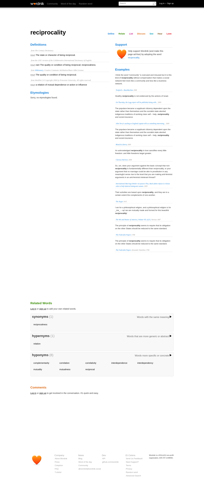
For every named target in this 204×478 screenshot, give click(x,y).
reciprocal (90, 369)
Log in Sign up (166, 3)
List (131, 34)
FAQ (57, 469)
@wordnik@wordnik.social (89, 469)
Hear (160, 34)
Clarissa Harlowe (122, 160)
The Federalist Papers (123, 235)
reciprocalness (40, 324)
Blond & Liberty (121, 144)
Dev (104, 455)
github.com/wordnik (110, 462)
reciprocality (133, 57)
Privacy (129, 469)
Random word (85, 4)
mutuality (37, 369)
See (151, 34)
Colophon (59, 465)
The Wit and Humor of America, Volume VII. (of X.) (133, 220)
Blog (80, 458)
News (81, 455)
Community (52, 4)
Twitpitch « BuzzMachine (124, 90)
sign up (42, 309)
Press (57, 462)
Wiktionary (39, 70)
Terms (128, 465)
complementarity (41, 363)
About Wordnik (61, 458)
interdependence (119, 363)
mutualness (64, 369)
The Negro (119, 201)
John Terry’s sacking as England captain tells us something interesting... (140, 123)
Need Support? (132, 462)
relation (36, 344)
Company (59, 455)
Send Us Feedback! (134, 458)
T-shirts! (58, 472)
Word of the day (68, 4)
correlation (64, 363)
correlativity (90, 363)
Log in (33, 309)
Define (111, 34)
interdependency (145, 363)
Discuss (141, 34)
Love (169, 34)
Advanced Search (133, 476)
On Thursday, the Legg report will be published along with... (136, 102)
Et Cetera (130, 455)
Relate (121, 34)
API (103, 458)
